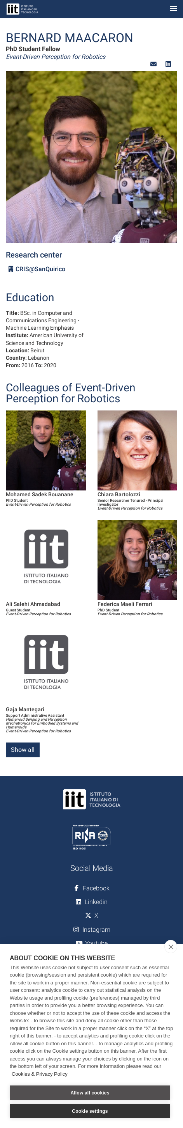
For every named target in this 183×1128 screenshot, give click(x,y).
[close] (170, 946)
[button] (153, 64)
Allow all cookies (89, 1093)
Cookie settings (90, 1111)
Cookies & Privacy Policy (40, 1074)
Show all (23, 749)
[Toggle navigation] (173, 9)
